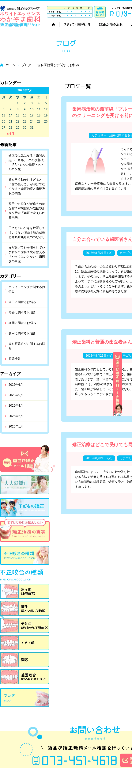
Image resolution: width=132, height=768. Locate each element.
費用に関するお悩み (22, 333)
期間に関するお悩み (22, 323)
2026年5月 (16, 395)
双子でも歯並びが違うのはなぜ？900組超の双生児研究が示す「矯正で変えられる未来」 (27, 210)
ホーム (53, 24)
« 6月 (10, 133)
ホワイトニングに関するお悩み (27, 289)
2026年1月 (16, 426)
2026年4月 (16, 405)
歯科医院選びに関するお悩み (27, 346)
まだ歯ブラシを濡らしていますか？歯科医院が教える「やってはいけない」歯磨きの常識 (27, 254)
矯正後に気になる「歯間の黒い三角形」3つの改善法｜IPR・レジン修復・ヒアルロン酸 (27, 162)
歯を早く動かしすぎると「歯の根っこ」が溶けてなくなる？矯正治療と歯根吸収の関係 (27, 186)
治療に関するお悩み (22, 312)
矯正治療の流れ (111, 24)
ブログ (26, 65)
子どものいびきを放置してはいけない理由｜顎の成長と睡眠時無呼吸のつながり (27, 232)
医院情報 (15, 358)
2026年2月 (16, 416)
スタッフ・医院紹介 (77, 24)
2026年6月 (16, 384)
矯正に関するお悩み (22, 302)
